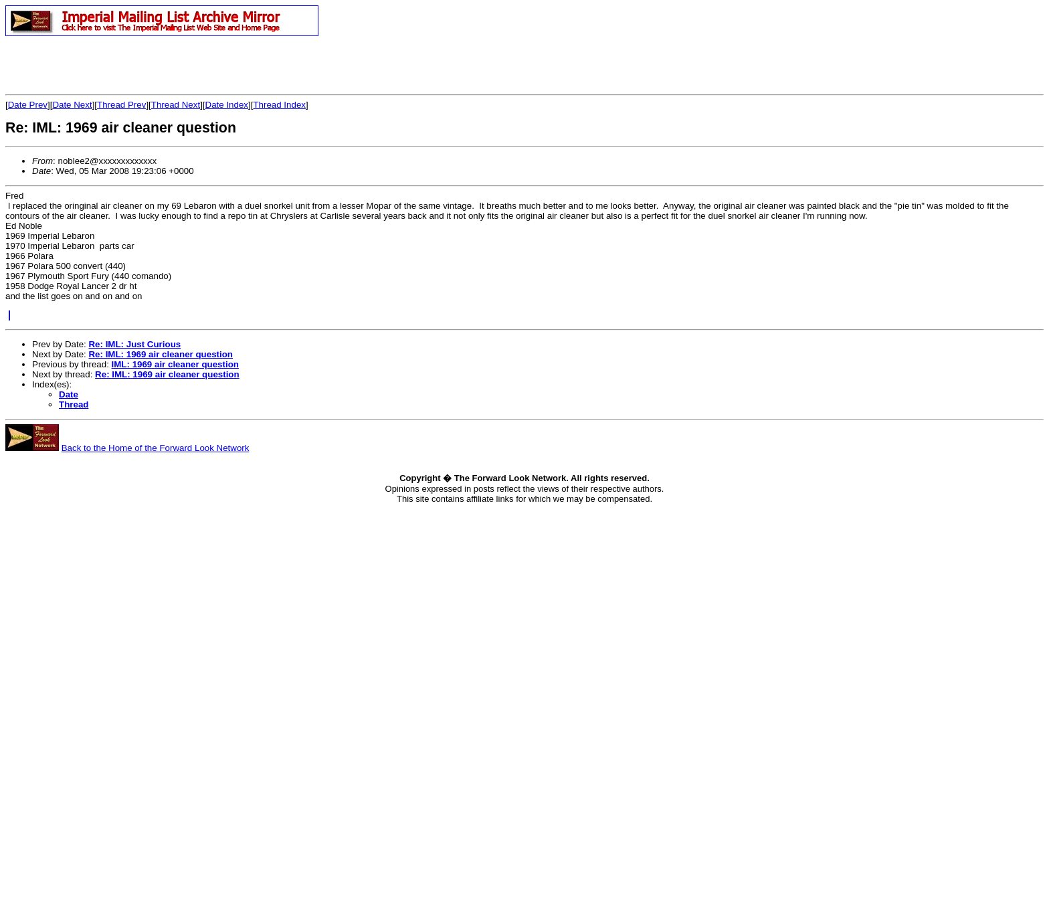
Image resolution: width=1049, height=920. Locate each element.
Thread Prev (121, 105)
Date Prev (27, 105)
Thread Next (175, 105)
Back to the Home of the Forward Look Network (156, 448)
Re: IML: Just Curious (134, 344)
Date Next (72, 105)
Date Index (226, 105)
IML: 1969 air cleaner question (175, 364)
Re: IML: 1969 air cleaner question (160, 354)
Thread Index (279, 105)
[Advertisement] (161, 65)
